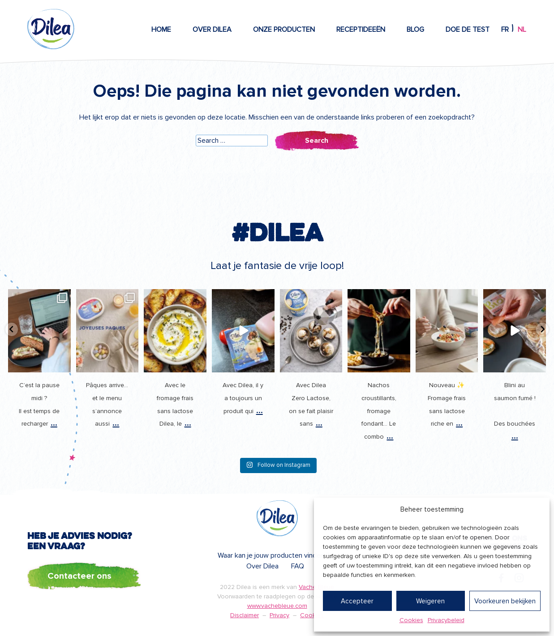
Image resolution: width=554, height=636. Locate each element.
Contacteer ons (79, 576)
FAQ (297, 566)
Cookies (411, 620)
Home (161, 29)
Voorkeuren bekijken (505, 601)
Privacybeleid (446, 620)
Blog (415, 29)
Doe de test (468, 29)
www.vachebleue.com (277, 606)
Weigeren (430, 601)
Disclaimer (244, 615)
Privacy (279, 615)
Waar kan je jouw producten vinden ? (274, 555)
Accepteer (357, 601)
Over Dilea (212, 29)
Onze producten (284, 29)
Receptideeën (360, 29)
